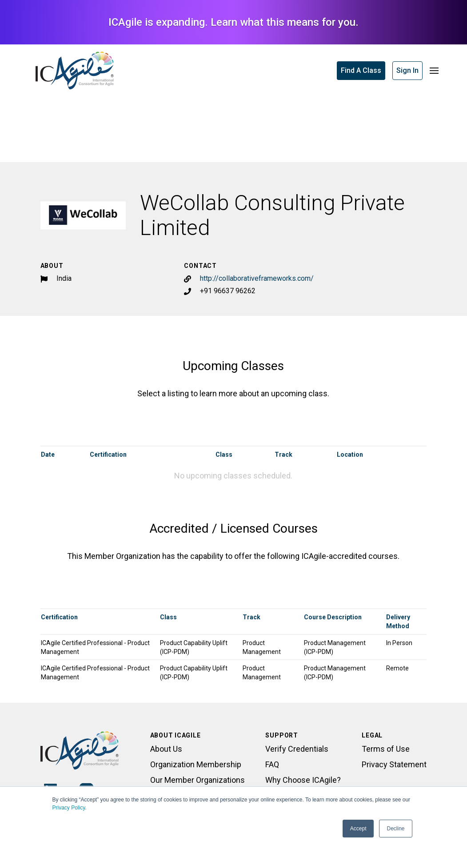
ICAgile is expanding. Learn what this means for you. (233, 22)
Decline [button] (395, 828)
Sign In (407, 70)
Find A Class (361, 70)
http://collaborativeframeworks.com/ (257, 278)
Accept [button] (358, 828)
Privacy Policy (68, 808)
